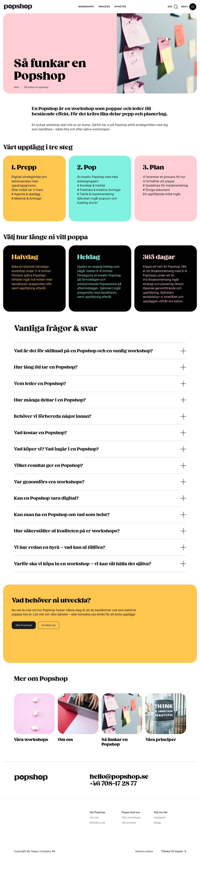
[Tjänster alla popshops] (34, 726)
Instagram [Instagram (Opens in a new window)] (160, 817)
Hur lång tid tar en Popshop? (46, 367)
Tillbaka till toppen (172, 851)
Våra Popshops (23, 625)
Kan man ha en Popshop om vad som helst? (62, 514)
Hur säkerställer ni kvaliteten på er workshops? (67, 531)
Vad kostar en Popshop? (40, 432)
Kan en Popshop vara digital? (46, 498)
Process (104, 6)
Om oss (94, 817)
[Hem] (18, 7)
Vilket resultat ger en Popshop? (48, 465)
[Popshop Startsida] (31, 777)
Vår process (129, 822)
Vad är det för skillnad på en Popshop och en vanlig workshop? (83, 351)
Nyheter (120, 6)
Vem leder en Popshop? (40, 383)
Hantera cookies (144, 851)
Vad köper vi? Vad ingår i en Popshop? (56, 449)
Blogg (157, 822)
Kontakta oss (49, 625)
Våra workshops (131, 817)
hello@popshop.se (119, 777)
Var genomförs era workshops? (49, 482)
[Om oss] (78, 726)
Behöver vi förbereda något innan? (52, 416)
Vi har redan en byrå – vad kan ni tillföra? (59, 547)
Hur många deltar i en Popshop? (50, 400)
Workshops (86, 6)
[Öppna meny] (188, 6)
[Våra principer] (166, 726)
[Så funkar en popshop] (122, 726)
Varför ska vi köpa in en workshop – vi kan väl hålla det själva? (82, 564)
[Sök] (173, 7)
